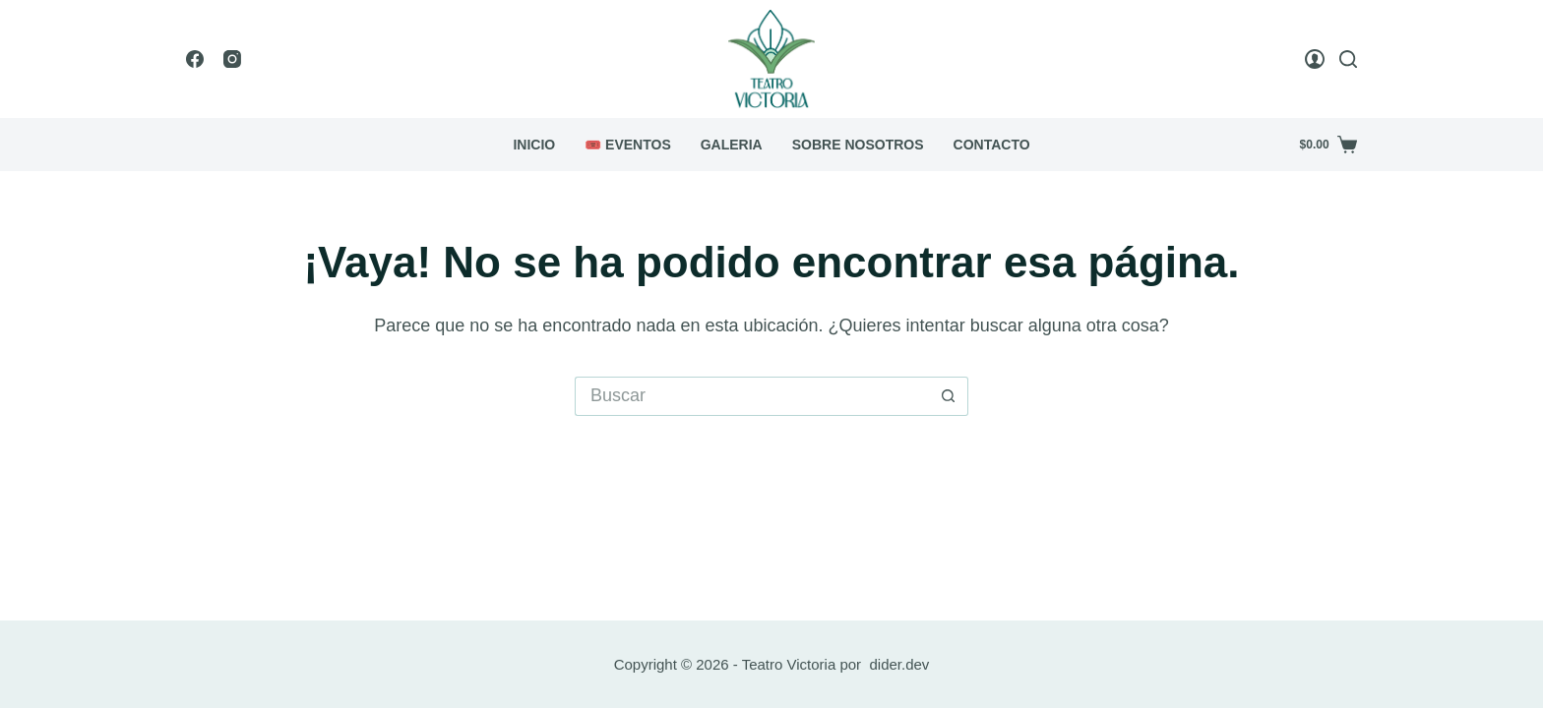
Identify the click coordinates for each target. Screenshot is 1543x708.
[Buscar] (1348, 59)
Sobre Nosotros (858, 144)
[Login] (1315, 59)
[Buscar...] (752, 396)
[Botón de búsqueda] (948, 396)
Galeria (732, 144)
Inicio (534, 144)
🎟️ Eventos (628, 144)
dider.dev (899, 664)
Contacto (992, 144)
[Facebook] (195, 59)
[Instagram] (232, 59)
